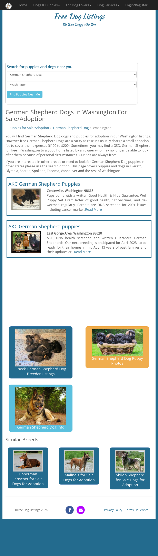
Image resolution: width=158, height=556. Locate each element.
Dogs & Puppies (46, 5)
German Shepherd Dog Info (40, 408)
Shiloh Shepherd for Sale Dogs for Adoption (130, 468)
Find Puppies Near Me (24, 94)
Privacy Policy (113, 510)
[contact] (81, 510)
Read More (93, 209)
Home (22, 5)
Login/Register (136, 5)
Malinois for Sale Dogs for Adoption (79, 466)
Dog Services (108, 5)
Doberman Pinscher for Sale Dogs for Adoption (28, 468)
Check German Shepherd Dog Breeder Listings (40, 352)
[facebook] (70, 510)
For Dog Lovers (78, 5)
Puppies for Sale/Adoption (29, 128)
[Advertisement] (79, 46)
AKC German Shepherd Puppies (44, 183)
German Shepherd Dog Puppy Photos (117, 347)
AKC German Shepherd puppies (44, 226)
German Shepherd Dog (71, 128)
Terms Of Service (136, 510)
